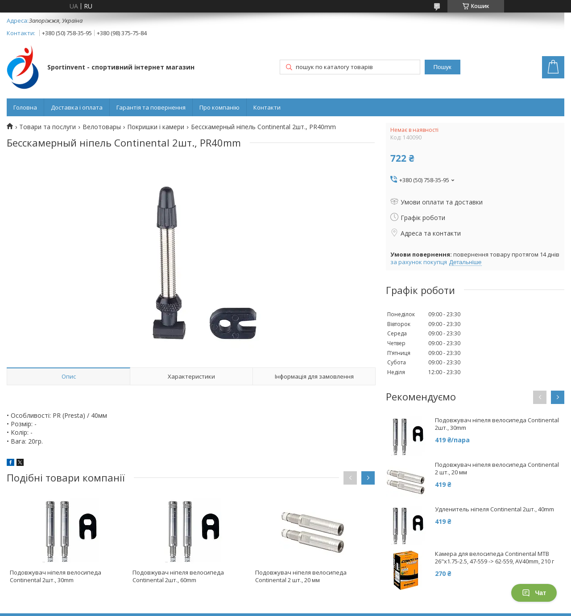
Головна (25, 107)
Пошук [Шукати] (442, 67)
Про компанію (219, 107)
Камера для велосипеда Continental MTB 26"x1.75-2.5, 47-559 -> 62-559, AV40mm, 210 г (494, 557)
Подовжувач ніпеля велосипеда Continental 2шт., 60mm (178, 576)
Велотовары (102, 127)
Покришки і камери (155, 127)
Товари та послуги (47, 127)
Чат (534, 593)
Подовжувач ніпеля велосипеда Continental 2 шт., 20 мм (301, 576)
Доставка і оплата (77, 107)
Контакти (267, 107)
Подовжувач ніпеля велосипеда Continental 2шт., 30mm (55, 576)
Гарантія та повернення (151, 107)
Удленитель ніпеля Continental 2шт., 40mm (494, 509)
